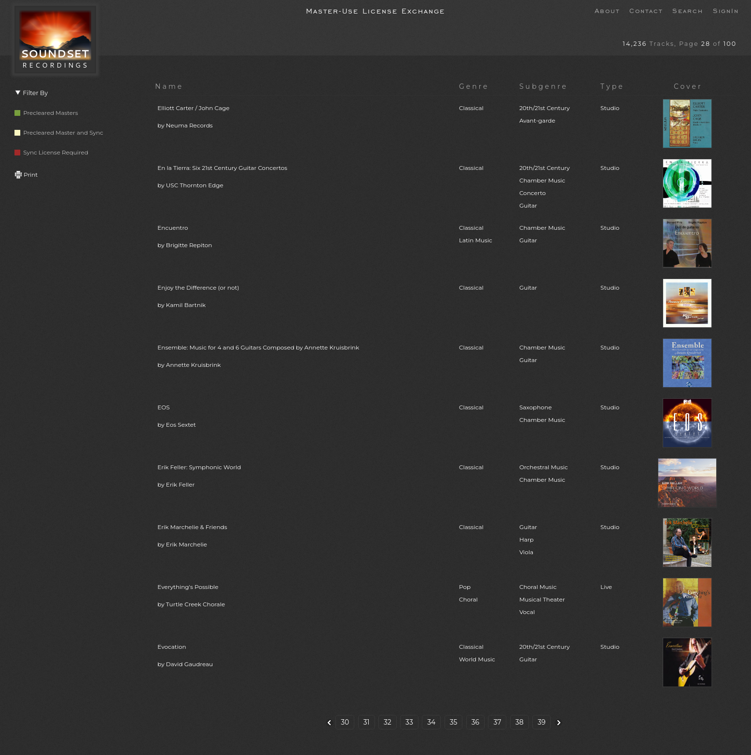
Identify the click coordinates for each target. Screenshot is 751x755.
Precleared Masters (46, 112)
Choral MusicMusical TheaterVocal (542, 599)
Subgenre (543, 86)
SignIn (726, 10)
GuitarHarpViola (528, 539)
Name (169, 86)
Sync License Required (51, 152)
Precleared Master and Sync (58, 132)
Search (687, 10)
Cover (688, 86)
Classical (471, 108)
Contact (646, 10)
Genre (474, 86)
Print (26, 174)
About (607, 10)
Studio (609, 108)
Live (606, 586)
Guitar (528, 287)
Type (612, 86)
